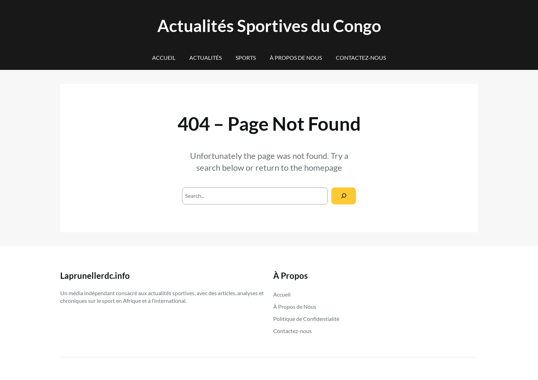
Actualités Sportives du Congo (269, 25)
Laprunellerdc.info (95, 275)
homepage (323, 167)
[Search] (343, 195)
